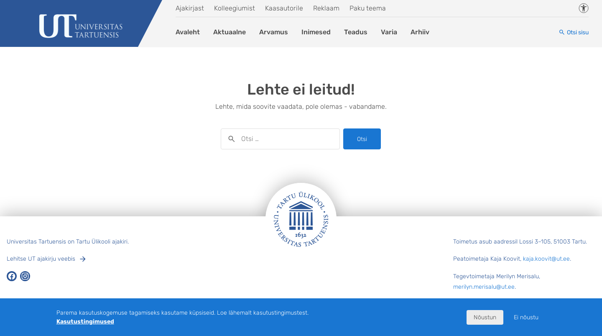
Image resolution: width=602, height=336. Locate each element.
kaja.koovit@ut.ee (546, 258)
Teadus (355, 32)
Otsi (362, 139)
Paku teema (367, 8)
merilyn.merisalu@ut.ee (484, 286)
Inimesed (316, 32)
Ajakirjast (190, 8)
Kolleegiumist (234, 8)
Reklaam (326, 8)
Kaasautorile (284, 8)
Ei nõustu (526, 317)
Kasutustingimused (85, 321)
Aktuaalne (229, 32)
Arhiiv (420, 32)
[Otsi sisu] (573, 32)
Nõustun (485, 317)
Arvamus (273, 32)
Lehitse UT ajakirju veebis (41, 258)
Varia (389, 32)
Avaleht (188, 32)
